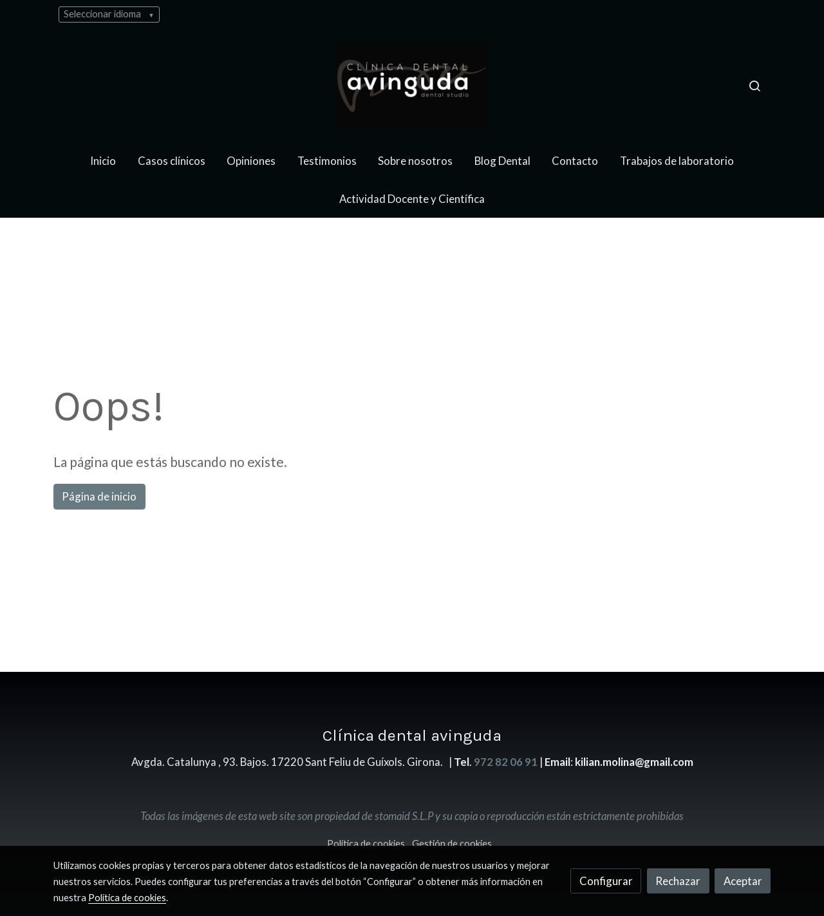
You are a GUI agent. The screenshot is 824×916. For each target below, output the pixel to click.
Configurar (606, 881)
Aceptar (743, 881)
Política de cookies (366, 843)
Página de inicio (99, 496)
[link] (412, 85)
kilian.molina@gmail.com (634, 761)
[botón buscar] (754, 85)
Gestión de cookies (452, 843)
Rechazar (677, 881)
